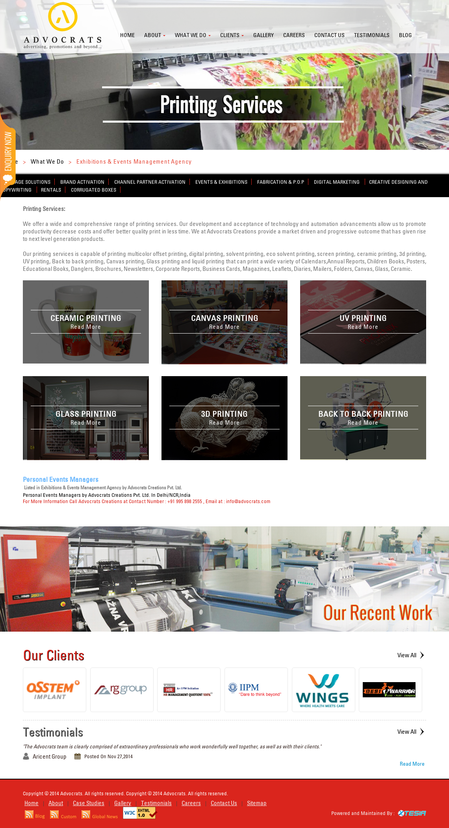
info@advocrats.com (248, 501)
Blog (405, 35)
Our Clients (53, 655)
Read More (412, 763)
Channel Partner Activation (150, 182)
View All (406, 655)
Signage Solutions (27, 182)
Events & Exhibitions (221, 182)
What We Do (47, 161)
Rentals (51, 189)
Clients (229, 35)
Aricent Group (50, 756)
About (152, 35)
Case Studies (88, 803)
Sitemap (257, 803)
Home (127, 35)
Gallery (263, 35)
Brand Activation (82, 182)
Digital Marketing (337, 182)
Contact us (329, 35)
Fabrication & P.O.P (280, 182)
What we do (190, 35)
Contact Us (224, 803)
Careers (294, 35)
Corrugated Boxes (93, 189)
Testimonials (372, 35)
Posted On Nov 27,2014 (108, 756)
